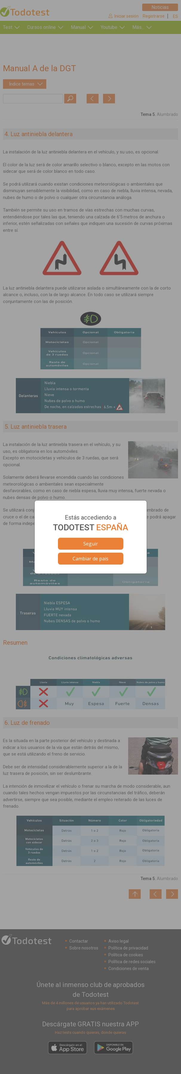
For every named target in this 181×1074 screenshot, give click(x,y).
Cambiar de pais (90, 558)
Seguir (90, 543)
